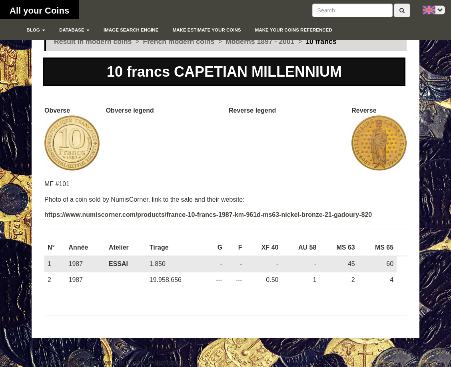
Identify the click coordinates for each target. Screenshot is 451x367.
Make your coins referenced (293, 30)
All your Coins (39, 11)
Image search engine (131, 30)
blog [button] (35, 30)
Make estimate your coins (207, 30)
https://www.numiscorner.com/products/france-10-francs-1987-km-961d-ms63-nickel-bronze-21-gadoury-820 (208, 214)
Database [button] (74, 30)
